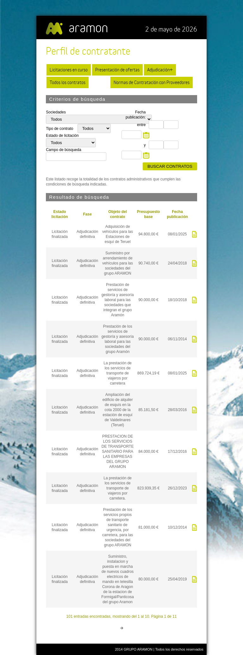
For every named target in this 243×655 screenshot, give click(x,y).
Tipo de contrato (60, 128)
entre (141, 125)
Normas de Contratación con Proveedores (152, 82)
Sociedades (56, 112)
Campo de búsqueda (63, 150)
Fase (87, 214)
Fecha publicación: (136, 114)
